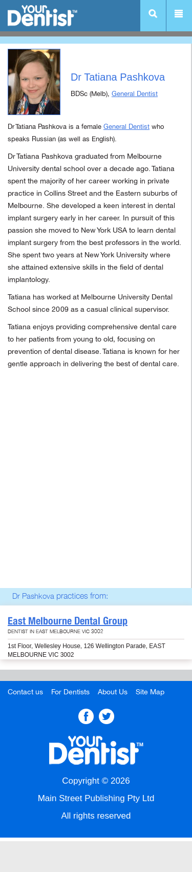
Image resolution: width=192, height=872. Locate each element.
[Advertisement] (96, 491)
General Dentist (135, 94)
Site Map (150, 692)
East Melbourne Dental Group (67, 621)
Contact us (25, 692)
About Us (112, 692)
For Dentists (70, 692)
